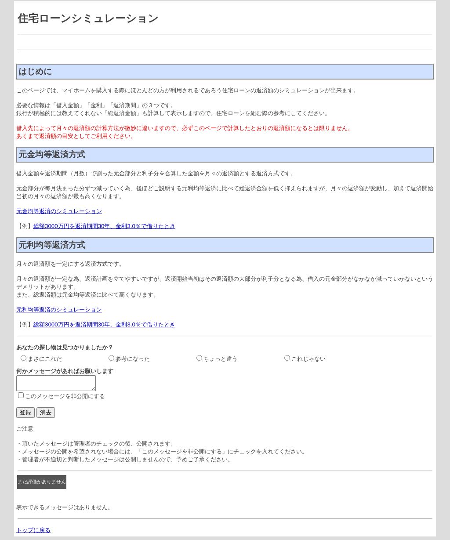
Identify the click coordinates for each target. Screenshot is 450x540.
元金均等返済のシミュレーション (59, 211)
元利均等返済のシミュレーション (59, 309)
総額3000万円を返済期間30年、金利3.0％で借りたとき (104, 226)
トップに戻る (33, 532)
